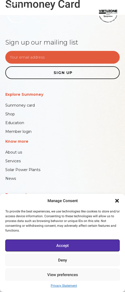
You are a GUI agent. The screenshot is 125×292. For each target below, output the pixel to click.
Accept (62, 245)
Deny (62, 260)
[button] (117, 200)
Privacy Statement (64, 285)
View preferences (62, 274)
